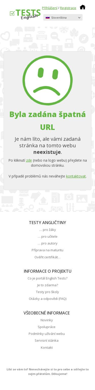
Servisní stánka (47, 340)
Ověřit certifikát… (47, 257)
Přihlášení (49, 8)
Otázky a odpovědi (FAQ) (47, 298)
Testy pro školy (47, 292)
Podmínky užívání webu (47, 333)
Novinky (47, 320)
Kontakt (47, 347)
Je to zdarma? (47, 285)
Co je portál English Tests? (47, 278)
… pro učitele (48, 236)
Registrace (68, 8)
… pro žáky (47, 229)
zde (29, 160)
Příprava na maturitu (47, 250)
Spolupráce (46, 327)
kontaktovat (76, 176)
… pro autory (48, 243)
